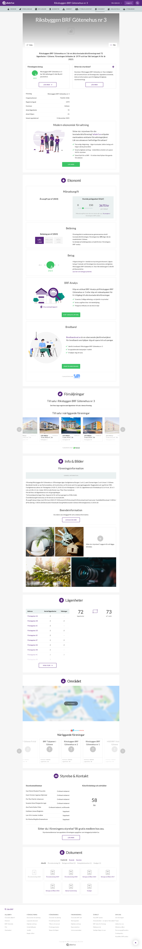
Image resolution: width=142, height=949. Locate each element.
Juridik (29, 930)
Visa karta (71, 703)
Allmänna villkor (120, 927)
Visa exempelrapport (50, 307)
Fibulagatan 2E (32, 635)
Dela (29, 45)
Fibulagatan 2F (32, 640)
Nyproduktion (75, 927)
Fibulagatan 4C (32, 654)
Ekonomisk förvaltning (33, 917)
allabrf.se (97, 134)
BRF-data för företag (99, 924)
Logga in (129, 3)
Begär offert (30, 933)
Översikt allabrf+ (10, 917)
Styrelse (79, 860)
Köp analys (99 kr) (71, 315)
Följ (112, 45)
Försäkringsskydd (54, 921)
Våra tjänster (115, 3)
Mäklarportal (97, 927)
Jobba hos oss (119, 924)
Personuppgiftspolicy (121, 930)
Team (117, 921)
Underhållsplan (31, 927)
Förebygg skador (54, 927)
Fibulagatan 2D (32, 630)
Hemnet (7, 921)
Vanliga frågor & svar (99, 930)
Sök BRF (9, 909)
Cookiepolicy (119, 933)
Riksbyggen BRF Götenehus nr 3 (71, 2)
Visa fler (47, 665)
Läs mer (47, 85)
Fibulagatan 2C (32, 626)
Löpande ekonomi (32, 921)
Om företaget (119, 917)
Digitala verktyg (31, 924)
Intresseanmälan (76, 930)
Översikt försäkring (55, 917)
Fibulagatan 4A (32, 645)
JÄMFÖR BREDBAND (71, 366)
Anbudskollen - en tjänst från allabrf (104, 921)
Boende (71, 860)
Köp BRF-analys (98, 917)
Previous (19, 429)
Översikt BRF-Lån (76, 917)
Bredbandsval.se (73, 337)
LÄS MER (94, 85)
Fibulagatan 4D (32, 659)
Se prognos (106, 213)
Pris (6, 927)
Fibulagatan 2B (32, 621)
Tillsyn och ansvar (54, 924)
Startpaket (8, 930)
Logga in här (71, 520)
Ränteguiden (75, 921)
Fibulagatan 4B (32, 650)
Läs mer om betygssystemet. (82, 271)
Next (122, 429)
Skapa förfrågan (54, 930)
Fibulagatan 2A (32, 616)
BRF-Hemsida (9, 924)
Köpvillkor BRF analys (121, 936)
